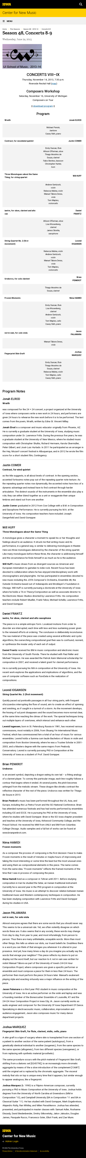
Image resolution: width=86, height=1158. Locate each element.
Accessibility (44, 1151)
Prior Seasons (15, 29)
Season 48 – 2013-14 (30, 29)
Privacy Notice (7, 1151)
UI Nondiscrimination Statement (26, 1151)
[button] (81, 4)
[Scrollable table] (43, 249)
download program (43, 106)
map (54, 83)
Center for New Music (19, 13)
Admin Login (11, 1141)
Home (4, 29)
